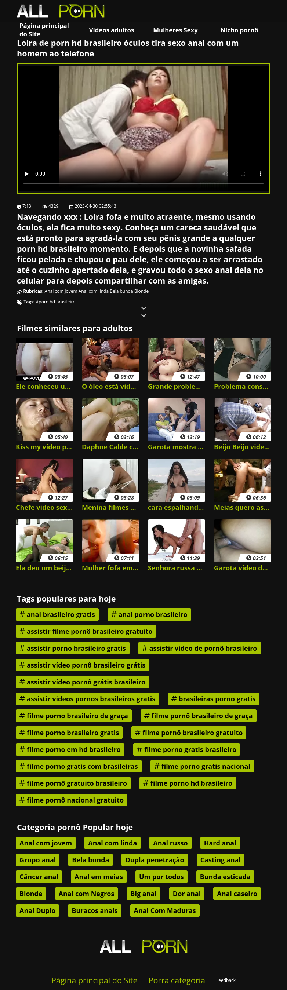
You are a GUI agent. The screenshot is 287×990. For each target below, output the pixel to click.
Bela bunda (121, 291)
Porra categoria (177, 980)
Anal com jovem (61, 291)
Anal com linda (94, 291)
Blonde (141, 291)
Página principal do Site (44, 29)
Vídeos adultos (111, 30)
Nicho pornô (239, 30)
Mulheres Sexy (175, 30)
